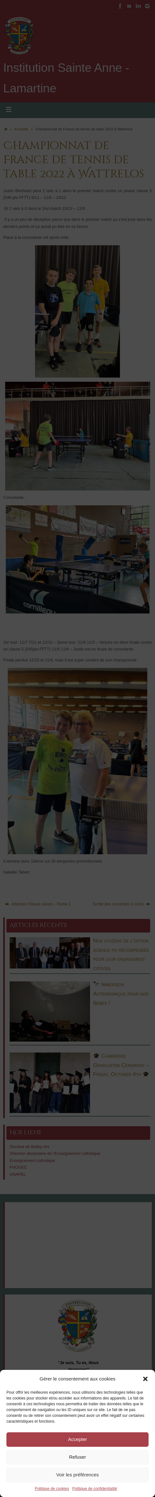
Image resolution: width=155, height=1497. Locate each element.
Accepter (77, 1439)
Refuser (77, 1457)
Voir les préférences (77, 1474)
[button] (145, 1379)
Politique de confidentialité (94, 1488)
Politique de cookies (52, 1488)
